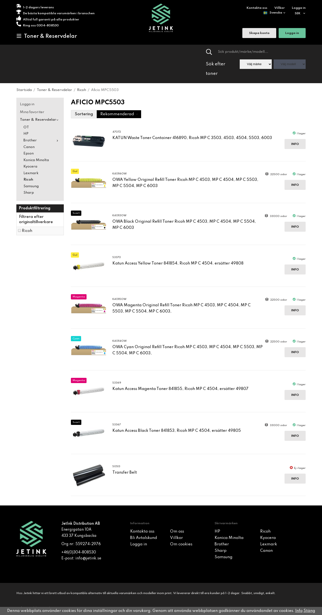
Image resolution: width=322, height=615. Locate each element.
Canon (29, 147)
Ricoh (28, 180)
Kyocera (30, 166)
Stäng (309, 611)
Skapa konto (259, 33)
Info (295, 144)
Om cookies (181, 544)
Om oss (177, 531)
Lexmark (30, 173)
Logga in (299, 8)
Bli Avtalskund (143, 538)
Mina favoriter (32, 112)
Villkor (279, 8)
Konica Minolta (36, 160)
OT (26, 127)
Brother (41, 140)
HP (25, 134)
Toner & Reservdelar (46, 36)
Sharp (28, 193)
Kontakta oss (257, 8)
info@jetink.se (88, 558)
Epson (28, 153)
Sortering (84, 114)
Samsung (31, 186)
